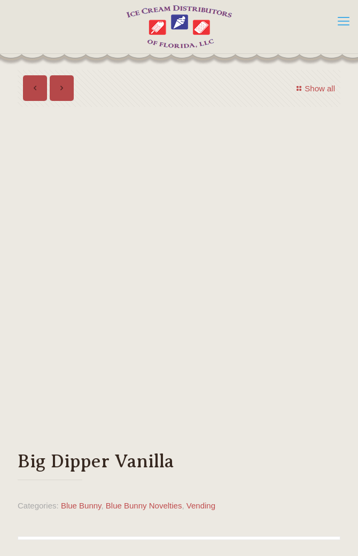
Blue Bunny (81, 505)
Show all (314, 88)
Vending (200, 505)
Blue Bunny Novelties (144, 505)
